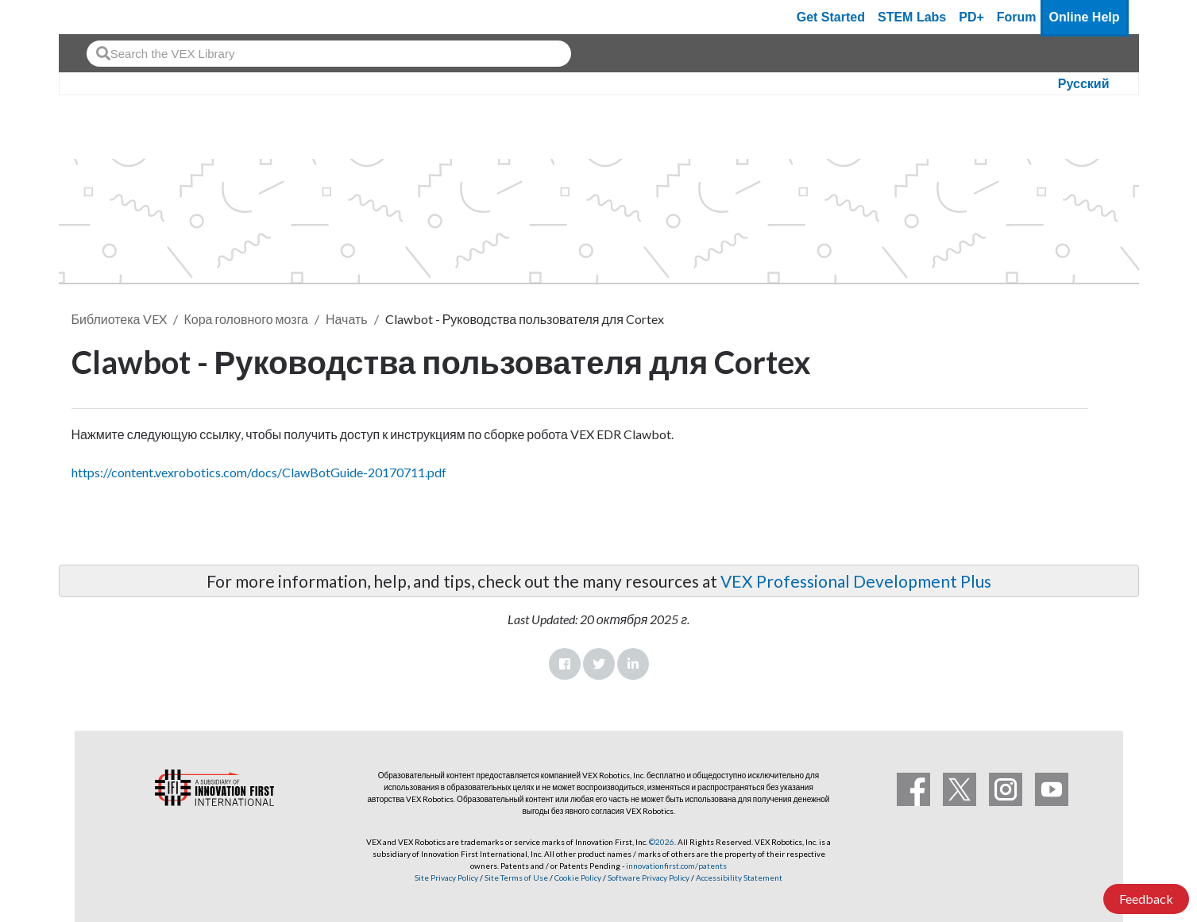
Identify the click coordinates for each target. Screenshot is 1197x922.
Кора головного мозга (246, 318)
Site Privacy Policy (446, 877)
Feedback (1146, 898)
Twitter (599, 664)
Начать (347, 318)
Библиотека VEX (119, 318)
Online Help (1084, 17)
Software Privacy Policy (648, 877)
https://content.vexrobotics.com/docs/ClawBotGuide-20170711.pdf (258, 472)
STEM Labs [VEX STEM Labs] (912, 17)
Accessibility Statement (739, 877)
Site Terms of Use (515, 877)
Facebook (565, 664)
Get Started (831, 17)
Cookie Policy (577, 877)
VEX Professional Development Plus (855, 581)
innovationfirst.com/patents (676, 865)
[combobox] (329, 54)
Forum (1017, 17)
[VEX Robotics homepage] (101, 17)
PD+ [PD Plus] (971, 17)
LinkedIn (633, 664)
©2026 (661, 842)
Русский (1084, 84)
